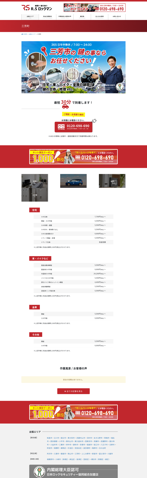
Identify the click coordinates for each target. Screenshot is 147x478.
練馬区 (63, 434)
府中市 (68, 431)
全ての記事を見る (73, 377)
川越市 (110, 440)
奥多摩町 (86, 434)
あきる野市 (98, 424)
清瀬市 (96, 427)
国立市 (63, 424)
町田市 (49, 434)
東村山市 (69, 427)
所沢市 (49, 440)
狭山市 (70, 440)
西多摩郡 (53, 427)
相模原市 (50, 445)
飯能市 (63, 440)
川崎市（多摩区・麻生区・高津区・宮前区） (72, 445)
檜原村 (94, 434)
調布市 (75, 431)
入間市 (56, 440)
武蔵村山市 (80, 424)
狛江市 (96, 431)
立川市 (56, 424)
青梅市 (106, 424)
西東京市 (88, 427)
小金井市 (53, 431)
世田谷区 (78, 434)
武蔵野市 (104, 427)
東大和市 (71, 424)
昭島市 (49, 424)
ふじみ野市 (86, 440)
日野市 (112, 431)
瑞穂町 (56, 434)
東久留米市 (79, 427)
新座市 (94, 440)
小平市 (61, 427)
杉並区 (70, 434)
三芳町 (77, 440)
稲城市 (89, 431)
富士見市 (102, 440)
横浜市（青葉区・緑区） (100, 445)
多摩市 (82, 431)
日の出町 (102, 434)
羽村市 (89, 424)
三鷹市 (61, 431)
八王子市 (104, 431)
